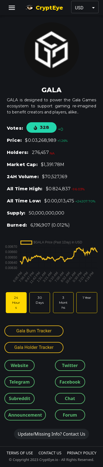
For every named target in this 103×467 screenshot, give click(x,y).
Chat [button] (70, 398)
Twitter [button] (70, 365)
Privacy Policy (81, 452)
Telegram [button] (19, 382)
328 (41, 127)
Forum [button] (70, 415)
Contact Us (50, 452)
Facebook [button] (69, 382)
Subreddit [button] (19, 398)
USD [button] (79, 7)
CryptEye (44, 7)
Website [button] (19, 365)
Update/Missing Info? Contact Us (51, 434)
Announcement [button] (25, 415)
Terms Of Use (20, 452)
